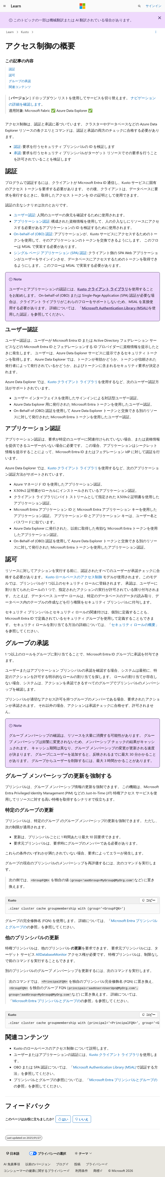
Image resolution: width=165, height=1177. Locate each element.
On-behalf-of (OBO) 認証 (33, 233)
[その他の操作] (156, 32)
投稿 (77, 1164)
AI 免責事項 (12, 1164)
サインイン (153, 6)
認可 (12, 75)
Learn (10, 32)
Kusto (25, 32)
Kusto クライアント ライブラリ (102, 289)
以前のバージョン (38, 1164)
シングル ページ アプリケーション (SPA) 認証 (50, 252)
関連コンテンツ (20, 87)
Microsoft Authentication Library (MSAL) (115, 307)
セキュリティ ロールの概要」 (135, 624)
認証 (12, 69)
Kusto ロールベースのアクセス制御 (74, 576)
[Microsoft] (82, 6)
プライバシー (95, 1164)
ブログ (60, 1164)
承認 (17, 152)
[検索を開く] (139, 6)
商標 (96, 1170)
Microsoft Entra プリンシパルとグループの (46, 1000)
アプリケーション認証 (32, 221)
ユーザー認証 (24, 214)
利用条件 (81, 1170)
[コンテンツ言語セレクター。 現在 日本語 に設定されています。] (13, 1153)
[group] (82, 1023)
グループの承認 (20, 81)
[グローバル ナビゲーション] (4, 6)
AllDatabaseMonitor (51, 954)
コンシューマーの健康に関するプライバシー (35, 1170)
